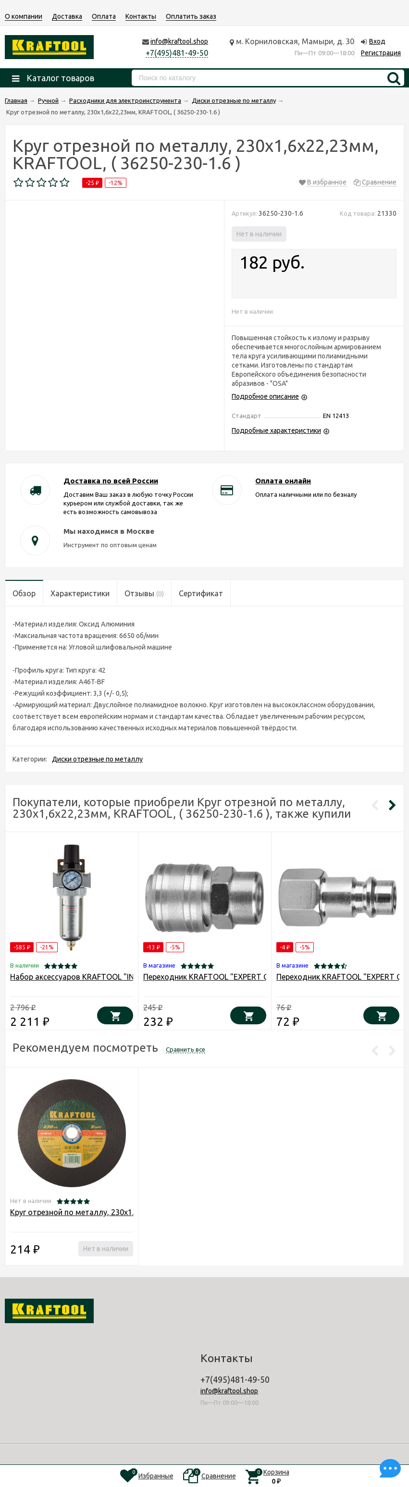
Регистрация (381, 53)
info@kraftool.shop (179, 41)
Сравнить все (185, 1049)
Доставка (67, 16)
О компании (23, 16)
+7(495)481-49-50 (177, 53)
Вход (377, 41)
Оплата (104, 16)
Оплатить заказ (191, 16)
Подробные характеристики (276, 430)
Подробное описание (265, 396)
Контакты (140, 16)
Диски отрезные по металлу (97, 759)
